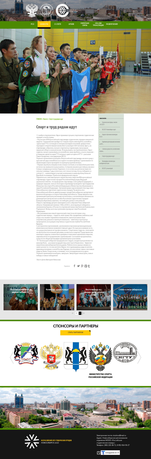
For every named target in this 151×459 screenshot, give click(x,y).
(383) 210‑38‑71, (110, 445)
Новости (45, 119)
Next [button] (139, 360)
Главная (39, 119)
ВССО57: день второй (107, 168)
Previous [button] (12, 360)
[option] (26, 353)
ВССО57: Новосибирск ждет (109, 130)
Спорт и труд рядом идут (108, 156)
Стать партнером (75, 332)
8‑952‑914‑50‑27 (122, 445)
